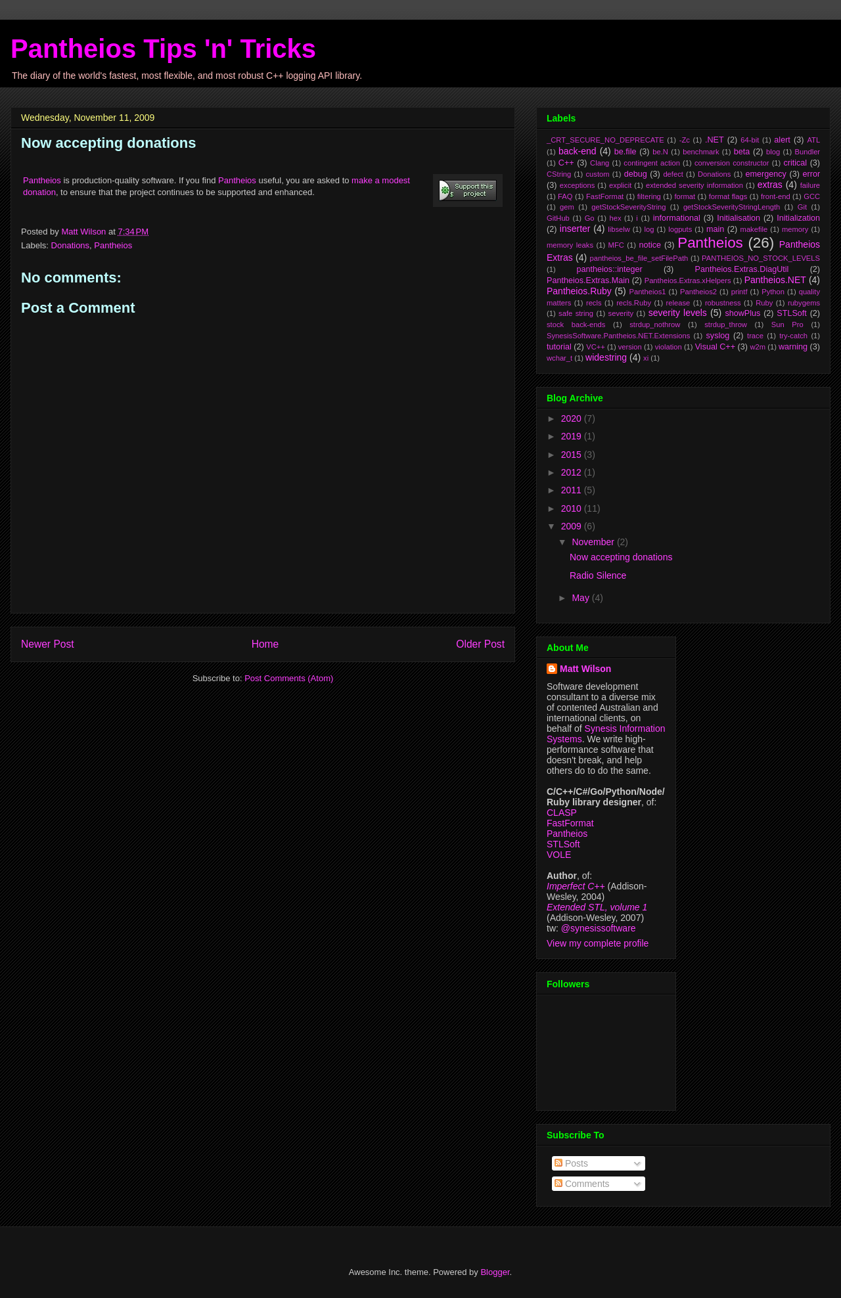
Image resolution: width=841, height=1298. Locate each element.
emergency (766, 174)
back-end (577, 151)
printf (739, 292)
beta (742, 151)
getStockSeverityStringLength (731, 207)
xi (645, 358)
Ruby (764, 303)
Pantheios (42, 180)
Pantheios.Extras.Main (588, 280)
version (630, 347)
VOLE (559, 854)
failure (810, 185)
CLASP (562, 812)
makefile (754, 229)
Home (265, 644)
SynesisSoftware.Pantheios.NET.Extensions (618, 336)
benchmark (701, 152)
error (812, 174)
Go (590, 218)
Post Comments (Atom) (288, 678)
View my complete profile (597, 943)
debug (635, 174)
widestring (606, 357)
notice (650, 245)
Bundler (808, 152)
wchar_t (559, 358)
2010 (572, 508)
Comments (582, 1183)
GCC (812, 196)
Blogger (494, 1272)
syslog (718, 335)
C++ (566, 163)
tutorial (559, 346)
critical (795, 163)
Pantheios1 (647, 292)
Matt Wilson (585, 668)
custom (597, 174)
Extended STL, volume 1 (597, 907)
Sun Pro (787, 324)
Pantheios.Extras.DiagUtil (742, 269)
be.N (660, 152)
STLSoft (792, 313)
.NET (714, 140)
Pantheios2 (698, 292)
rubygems (804, 303)
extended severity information (694, 185)
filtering (649, 196)
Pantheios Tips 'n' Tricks (163, 48)
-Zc (684, 140)
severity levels (677, 312)
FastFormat (605, 196)
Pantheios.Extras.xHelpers (688, 280)
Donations (70, 245)
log (649, 229)
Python (772, 292)
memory (795, 229)
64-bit (749, 140)
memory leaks (570, 245)
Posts (571, 1163)
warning (793, 346)
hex (615, 218)
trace (755, 336)
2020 (572, 418)
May (581, 598)
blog (773, 152)
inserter (575, 228)
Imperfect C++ (576, 886)
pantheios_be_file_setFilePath (638, 258)
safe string (575, 313)
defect (673, 174)
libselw (619, 229)
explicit (620, 185)
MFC (616, 245)
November (594, 542)
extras (770, 184)
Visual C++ (715, 346)
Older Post (480, 644)
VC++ (595, 347)
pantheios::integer (610, 269)
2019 (572, 436)
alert (782, 140)
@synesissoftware (598, 928)
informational (676, 218)
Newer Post (47, 644)
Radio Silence (598, 575)
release (678, 303)
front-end (775, 196)
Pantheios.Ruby (579, 291)
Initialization (798, 218)
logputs (680, 229)
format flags (728, 196)
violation (668, 347)
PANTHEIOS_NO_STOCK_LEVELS (761, 258)
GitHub (558, 218)
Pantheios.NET (775, 280)
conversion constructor (731, 163)
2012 (572, 472)
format (684, 196)
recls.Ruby (633, 303)
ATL (813, 140)
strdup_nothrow (654, 324)
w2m (757, 347)
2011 (572, 490)
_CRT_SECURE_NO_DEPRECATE (605, 140)
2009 (572, 526)
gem (567, 207)
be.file (625, 151)
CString (559, 174)
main (715, 229)
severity (621, 313)
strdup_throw (725, 324)
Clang (599, 163)
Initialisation (738, 218)
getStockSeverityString (628, 207)
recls (594, 303)
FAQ (565, 196)
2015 (572, 454)
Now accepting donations (621, 557)
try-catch (793, 336)
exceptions (577, 185)
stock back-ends (576, 324)
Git (802, 207)
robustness (723, 303)
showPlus (742, 313)
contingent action (652, 163)
